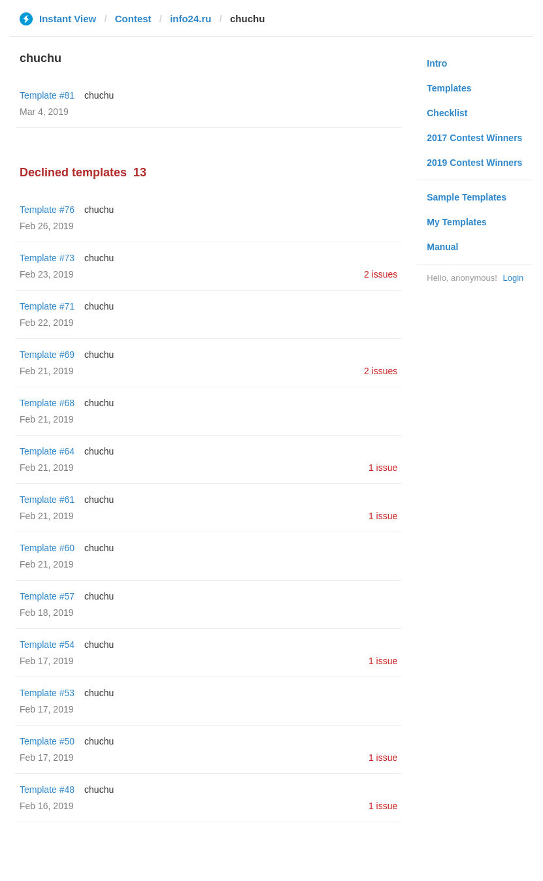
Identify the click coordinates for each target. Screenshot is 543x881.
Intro (437, 63)
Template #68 (47, 403)
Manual (442, 247)
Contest (133, 18)
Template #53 (47, 693)
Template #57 (47, 596)
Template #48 (47, 789)
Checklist (447, 113)
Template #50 (47, 741)
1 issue (383, 467)
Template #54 (47, 644)
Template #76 (47, 209)
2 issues (380, 274)
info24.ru (190, 18)
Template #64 (47, 451)
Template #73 (47, 258)
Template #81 (47, 95)
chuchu (99, 95)
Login (512, 278)
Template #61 (47, 499)
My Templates (457, 222)
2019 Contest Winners (474, 162)
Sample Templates (466, 197)
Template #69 (47, 354)
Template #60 (47, 548)
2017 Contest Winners (474, 138)
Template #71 (47, 306)
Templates (449, 88)
